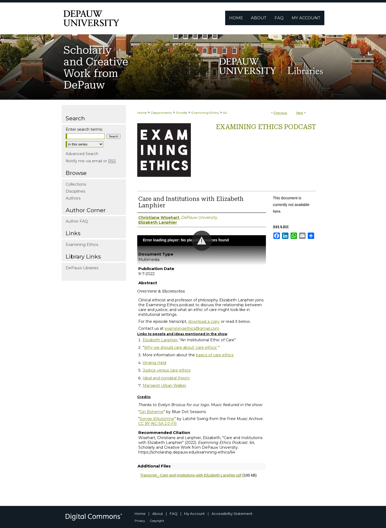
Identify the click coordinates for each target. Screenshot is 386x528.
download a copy (204, 321)
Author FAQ (77, 221)
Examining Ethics (205, 113)
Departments (161, 113)
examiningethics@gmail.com (192, 328)
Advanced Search (82, 153)
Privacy (140, 521)
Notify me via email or (91, 161)
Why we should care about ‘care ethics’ (180, 347)
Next (299, 113)
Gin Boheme (152, 411)
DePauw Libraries (82, 267)
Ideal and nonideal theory (166, 378)
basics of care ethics (214, 355)
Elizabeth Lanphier (160, 340)
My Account (194, 513)
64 (225, 113)
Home (142, 113)
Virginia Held (154, 362)
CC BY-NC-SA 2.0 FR (157, 423)
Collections (76, 184)
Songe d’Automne (157, 418)
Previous (280, 113)
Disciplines (75, 191)
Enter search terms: (84, 129)
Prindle (181, 113)
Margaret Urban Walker (164, 385)
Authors (73, 198)
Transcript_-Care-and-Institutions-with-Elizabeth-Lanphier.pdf (191, 475)
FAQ (173, 513)
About (157, 513)
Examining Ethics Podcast (266, 127)
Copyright (157, 521)
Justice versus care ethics (166, 370)
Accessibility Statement (232, 513)
